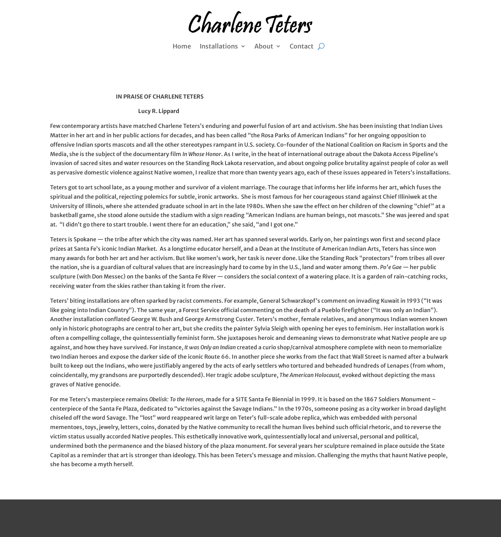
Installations (219, 46)
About (263, 46)
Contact (302, 46)
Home (182, 46)
